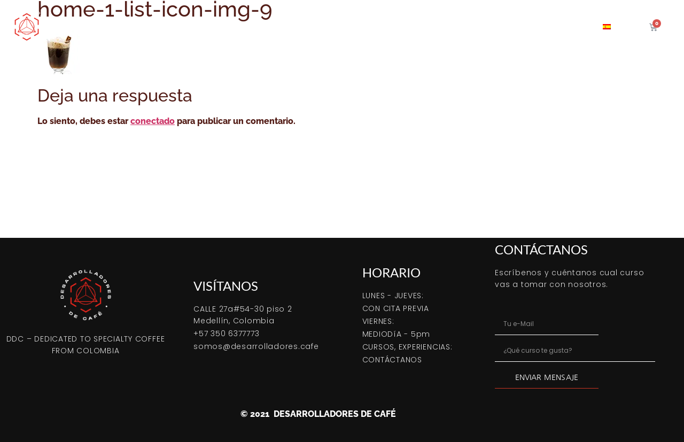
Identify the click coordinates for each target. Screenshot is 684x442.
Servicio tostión (436, 26)
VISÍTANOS (225, 285)
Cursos (313, 26)
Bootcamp (175, 26)
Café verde (367, 26)
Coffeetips (506, 26)
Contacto (564, 26)
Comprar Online (105, 26)
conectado (152, 121)
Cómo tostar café (246, 26)
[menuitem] (606, 26)
